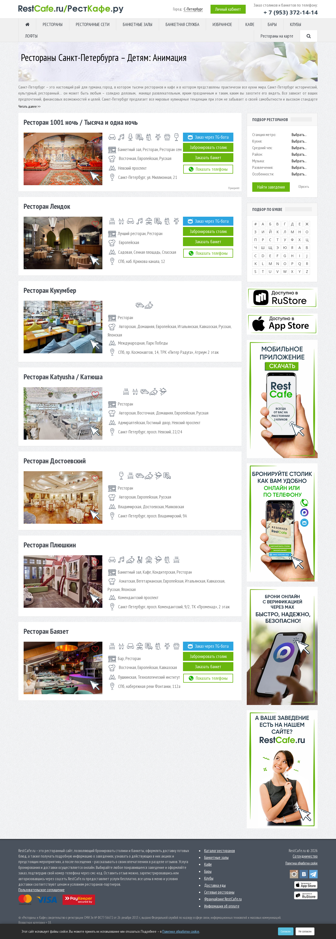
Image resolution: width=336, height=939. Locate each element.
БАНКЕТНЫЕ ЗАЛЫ (137, 24)
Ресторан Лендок (47, 206)
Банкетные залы (216, 857)
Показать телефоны (208, 169)
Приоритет (233, 188)
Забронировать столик (208, 147)
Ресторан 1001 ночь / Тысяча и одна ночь (81, 122)
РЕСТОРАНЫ (52, 24)
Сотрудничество (305, 856)
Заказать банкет (208, 157)
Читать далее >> (29, 106)
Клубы (208, 878)
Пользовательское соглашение (41, 889)
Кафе (208, 864)
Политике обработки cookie (180, 931)
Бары (208, 871)
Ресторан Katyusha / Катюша (63, 376)
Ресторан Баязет (46, 631)
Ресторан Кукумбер (50, 290)
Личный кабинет (228, 9)
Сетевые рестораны (219, 892)
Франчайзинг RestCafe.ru (223, 898)
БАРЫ (272, 24)
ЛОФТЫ (31, 36)
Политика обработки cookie (301, 863)
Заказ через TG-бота (208, 137)
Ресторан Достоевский (55, 460)
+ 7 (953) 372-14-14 (291, 12)
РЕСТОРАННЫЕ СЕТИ (92, 24)
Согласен (286, 931)
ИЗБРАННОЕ (222, 24)
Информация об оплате (221, 906)
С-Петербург (193, 9)
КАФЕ (249, 24)
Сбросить (303, 186)
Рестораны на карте (277, 36)
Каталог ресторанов (219, 850)
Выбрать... (299, 134)
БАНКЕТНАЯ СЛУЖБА (182, 24)
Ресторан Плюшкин (50, 544)
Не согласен (305, 931)
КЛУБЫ (295, 24)
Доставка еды (215, 885)
